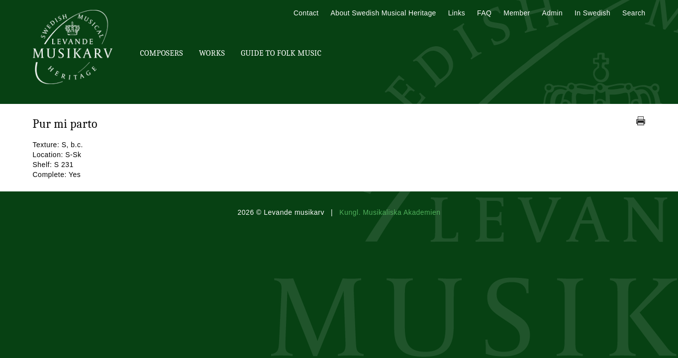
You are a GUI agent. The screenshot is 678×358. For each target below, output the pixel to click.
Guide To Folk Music (281, 53)
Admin (552, 13)
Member (516, 13)
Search (633, 13)
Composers (161, 53)
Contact (306, 13)
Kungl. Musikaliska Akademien (389, 212)
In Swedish (592, 13)
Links (456, 13)
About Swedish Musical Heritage (383, 13)
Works (212, 53)
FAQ (484, 13)
